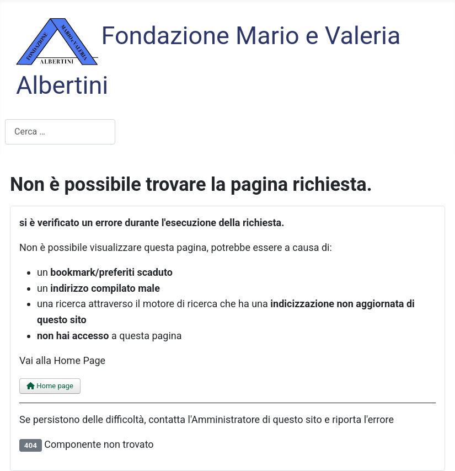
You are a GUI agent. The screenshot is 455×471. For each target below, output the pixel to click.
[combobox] (60, 131)
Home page (49, 386)
